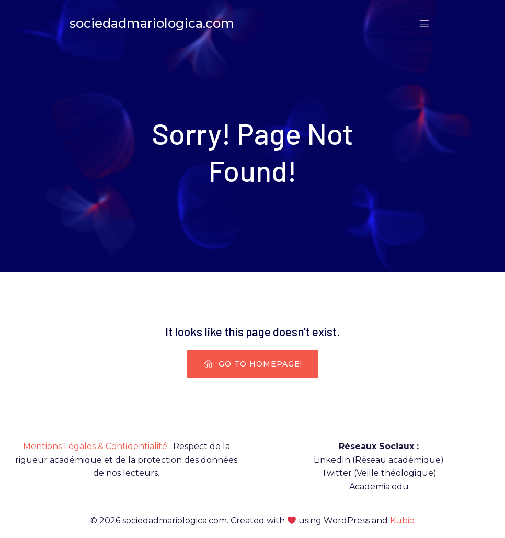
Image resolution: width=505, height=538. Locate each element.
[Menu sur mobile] (424, 23)
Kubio (402, 520)
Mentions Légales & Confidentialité (95, 446)
